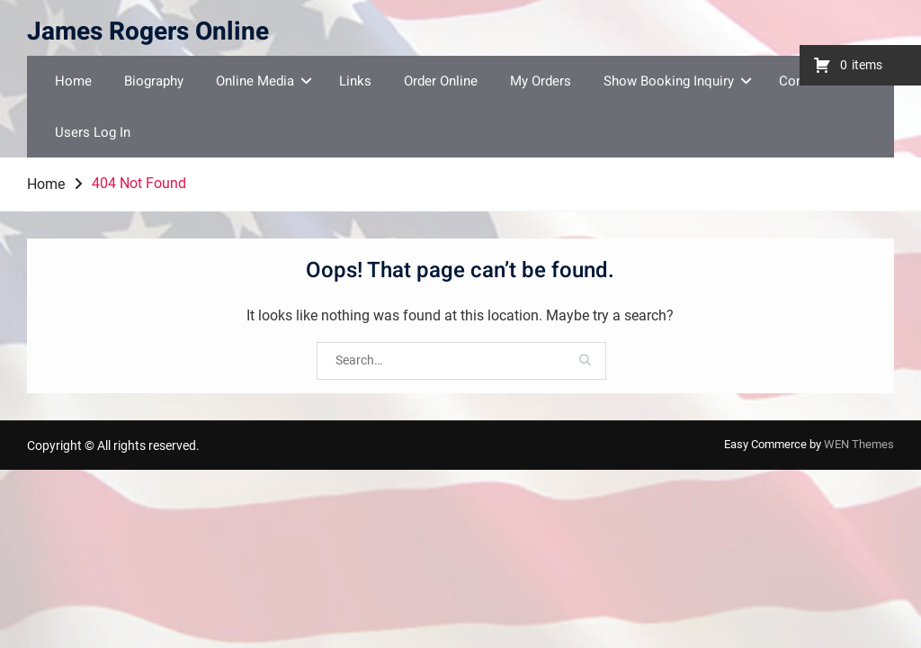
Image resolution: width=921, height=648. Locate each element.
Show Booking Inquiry (669, 81)
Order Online (441, 81)
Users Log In (92, 132)
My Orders (540, 81)
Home (73, 81)
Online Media (255, 81)
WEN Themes (859, 444)
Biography (153, 81)
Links (355, 81)
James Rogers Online (148, 32)
